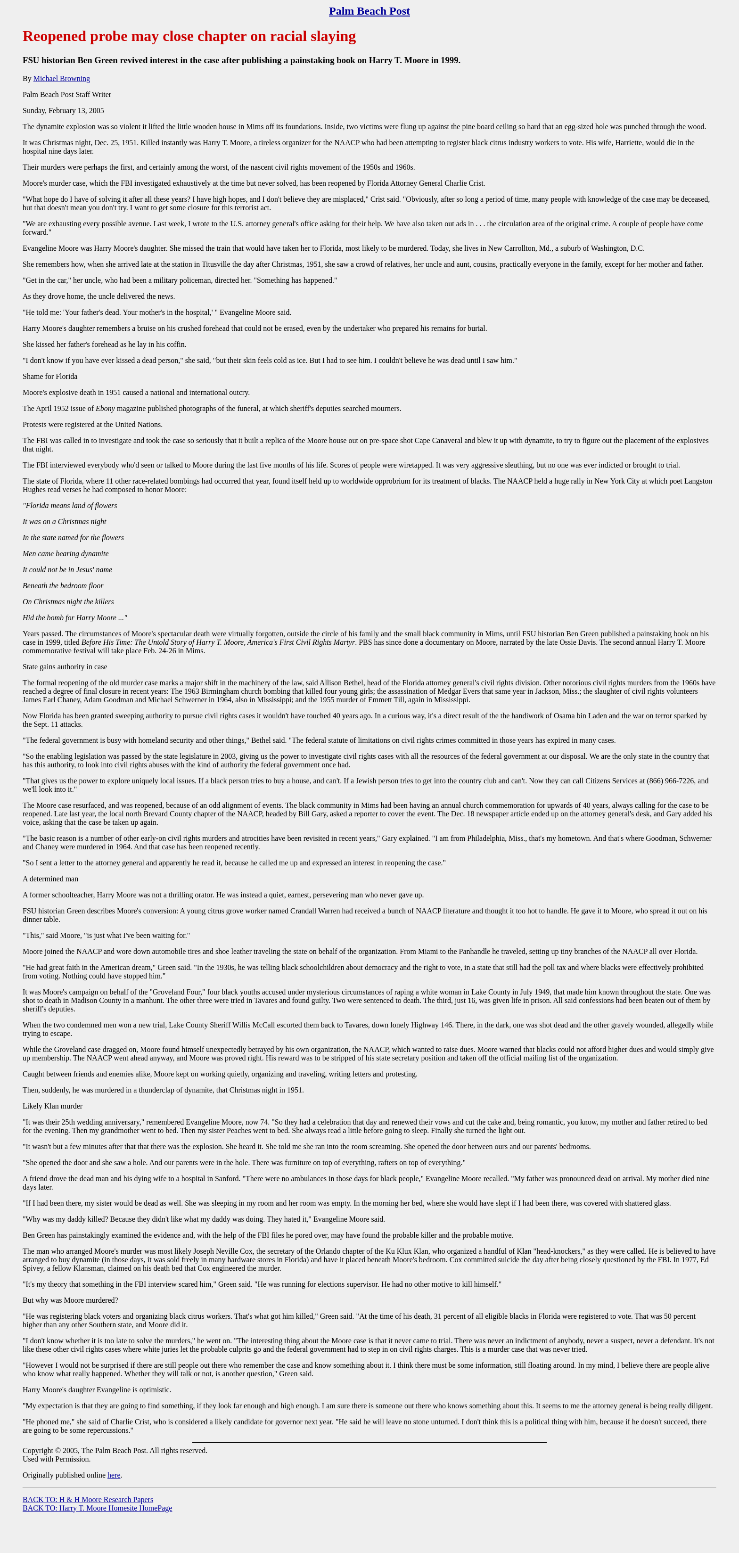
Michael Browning (61, 78)
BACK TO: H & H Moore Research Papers (88, 1499)
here (114, 1475)
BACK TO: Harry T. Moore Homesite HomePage (97, 1508)
